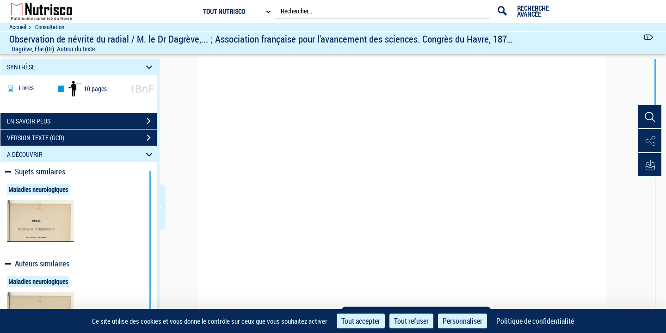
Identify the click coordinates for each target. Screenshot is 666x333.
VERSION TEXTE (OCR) (82, 137)
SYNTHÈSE (81, 67)
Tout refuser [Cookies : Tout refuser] (411, 321)
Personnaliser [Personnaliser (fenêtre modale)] (462, 321)
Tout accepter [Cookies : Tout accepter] (360, 321)
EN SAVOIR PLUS (82, 121)
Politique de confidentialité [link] (535, 321)
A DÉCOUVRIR (81, 154)
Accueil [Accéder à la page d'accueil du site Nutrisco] (17, 27)
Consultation (49, 27)
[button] (649, 117)
